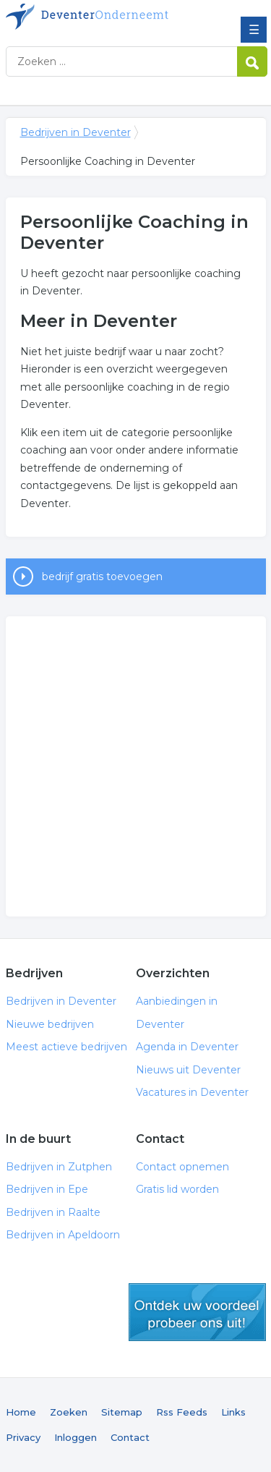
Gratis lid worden (177, 1189)
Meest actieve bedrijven (66, 1046)
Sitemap (121, 1412)
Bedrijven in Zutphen (59, 1166)
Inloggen (75, 1437)
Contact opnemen (182, 1166)
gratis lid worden (197, 1312)
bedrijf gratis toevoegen (102, 576)
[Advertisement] (135, 766)
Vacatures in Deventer (192, 1092)
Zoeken (68, 1412)
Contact (130, 1437)
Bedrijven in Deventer (110, 17)
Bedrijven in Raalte (53, 1212)
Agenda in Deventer (187, 1046)
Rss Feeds (181, 1412)
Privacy (23, 1437)
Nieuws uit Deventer (188, 1069)
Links (233, 1412)
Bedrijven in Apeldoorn (63, 1234)
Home (21, 1412)
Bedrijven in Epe (47, 1189)
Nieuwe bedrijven (50, 1024)
